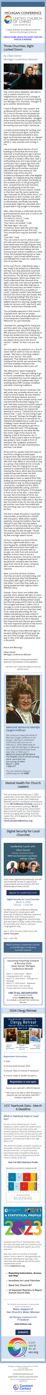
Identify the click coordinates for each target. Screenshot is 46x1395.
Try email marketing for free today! (23, 1391)
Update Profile (12, 1376)
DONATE (23, 1332)
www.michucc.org (23, 1324)
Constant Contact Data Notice (28, 1376)
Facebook (24, 1319)
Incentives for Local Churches (24, 1280)
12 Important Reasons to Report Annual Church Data (25, 1291)
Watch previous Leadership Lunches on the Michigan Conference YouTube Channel (23, 947)
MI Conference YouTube (21, 804)
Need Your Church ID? (20, 1285)
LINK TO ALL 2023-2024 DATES (23, 993)
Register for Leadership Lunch (23, 892)
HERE (26, 773)
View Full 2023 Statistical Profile (23, 1162)
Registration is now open (23, 1082)
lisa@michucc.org (26, 997)
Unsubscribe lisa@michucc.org (23, 1374)
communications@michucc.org (18, 820)
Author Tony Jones (11, 933)
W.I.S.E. (35, 806)
